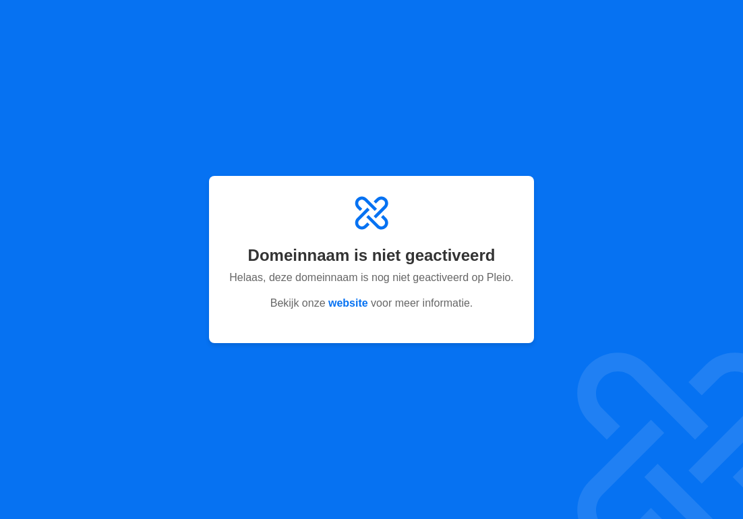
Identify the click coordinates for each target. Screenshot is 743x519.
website (348, 303)
